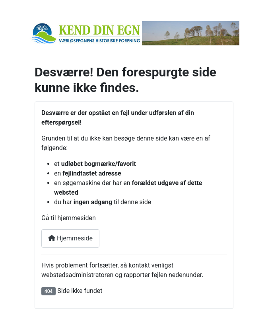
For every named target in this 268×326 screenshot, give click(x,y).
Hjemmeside (70, 238)
